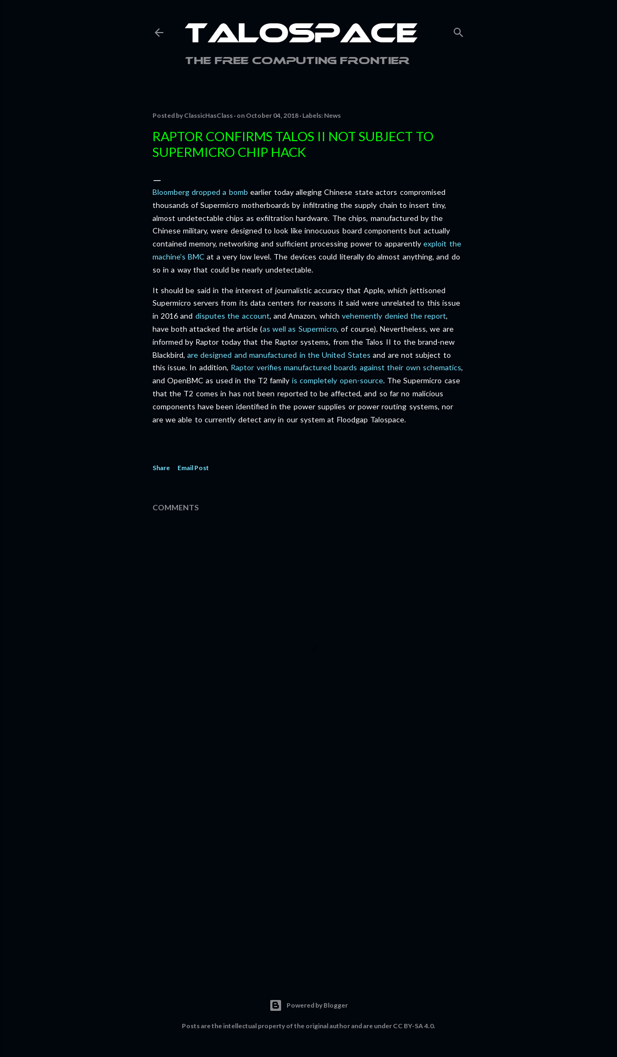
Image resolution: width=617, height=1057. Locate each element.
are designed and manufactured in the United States (279, 354)
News (332, 115)
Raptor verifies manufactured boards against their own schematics (346, 367)
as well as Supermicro (300, 328)
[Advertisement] (308, 869)
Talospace (301, 35)
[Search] (458, 30)
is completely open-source (337, 380)
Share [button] (161, 468)
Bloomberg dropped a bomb (200, 192)
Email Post (193, 468)
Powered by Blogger (308, 1005)
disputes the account (232, 315)
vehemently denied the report (394, 315)
